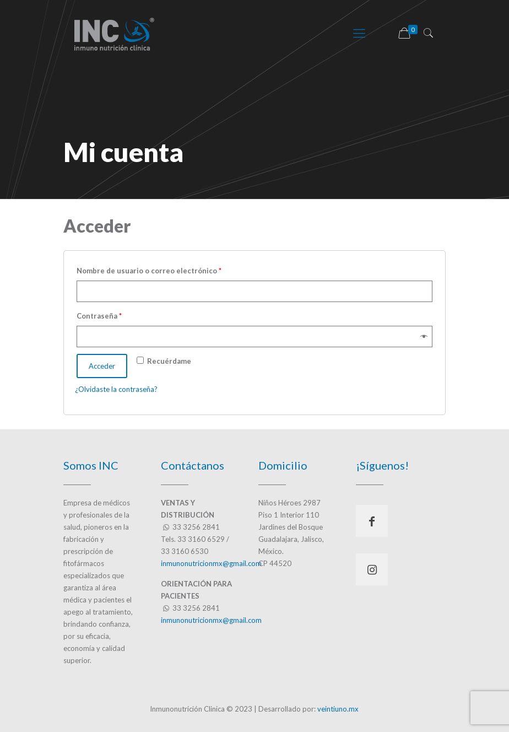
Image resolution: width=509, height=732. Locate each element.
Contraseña (99, 315)
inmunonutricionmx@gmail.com (211, 563)
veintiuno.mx (338, 708)
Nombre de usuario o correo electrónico (149, 270)
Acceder (102, 366)
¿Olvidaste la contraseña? (116, 389)
